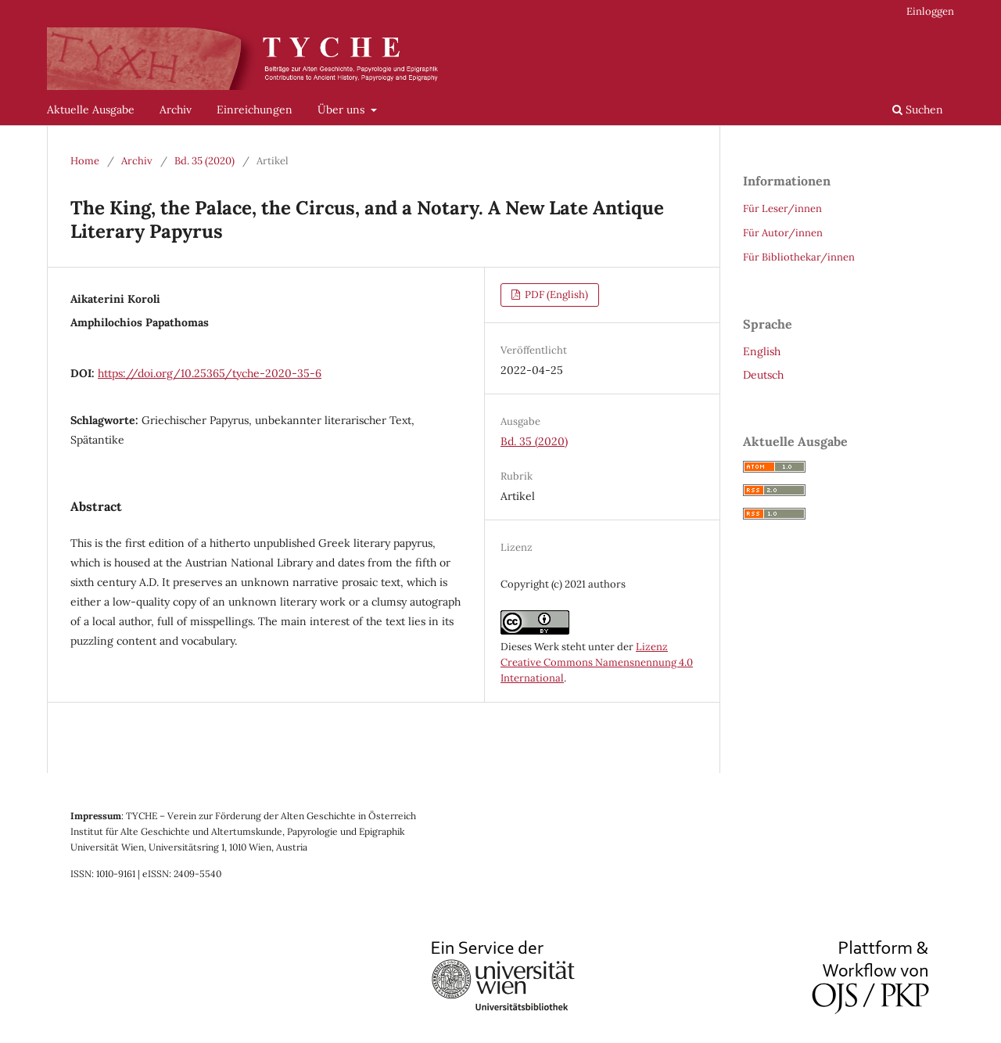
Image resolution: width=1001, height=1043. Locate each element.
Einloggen (930, 11)
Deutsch (763, 375)
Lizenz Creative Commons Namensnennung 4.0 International (596, 662)
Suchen (917, 110)
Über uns (343, 110)
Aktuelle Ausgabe (91, 110)
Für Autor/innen (783, 232)
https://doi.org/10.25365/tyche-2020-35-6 (209, 373)
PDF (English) (555, 294)
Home (84, 160)
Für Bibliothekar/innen (799, 257)
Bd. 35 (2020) (204, 160)
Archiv (176, 110)
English (761, 351)
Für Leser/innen (782, 208)
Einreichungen (254, 110)
